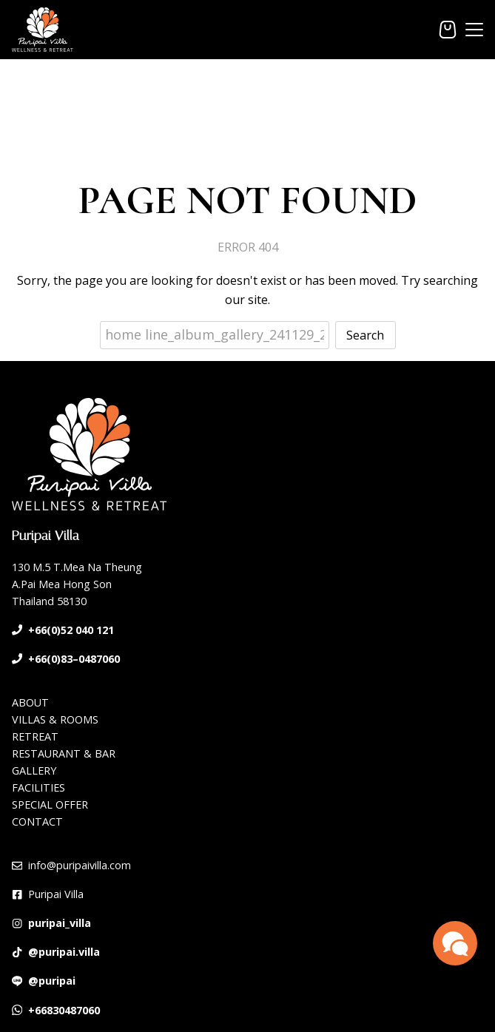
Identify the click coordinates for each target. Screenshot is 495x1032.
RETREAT (35, 736)
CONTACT (37, 822)
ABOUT (30, 702)
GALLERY (34, 770)
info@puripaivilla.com (79, 865)
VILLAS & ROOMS (55, 719)
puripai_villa (59, 923)
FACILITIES (38, 787)
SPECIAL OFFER (50, 804)
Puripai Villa (56, 894)
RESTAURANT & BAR (63, 753)
